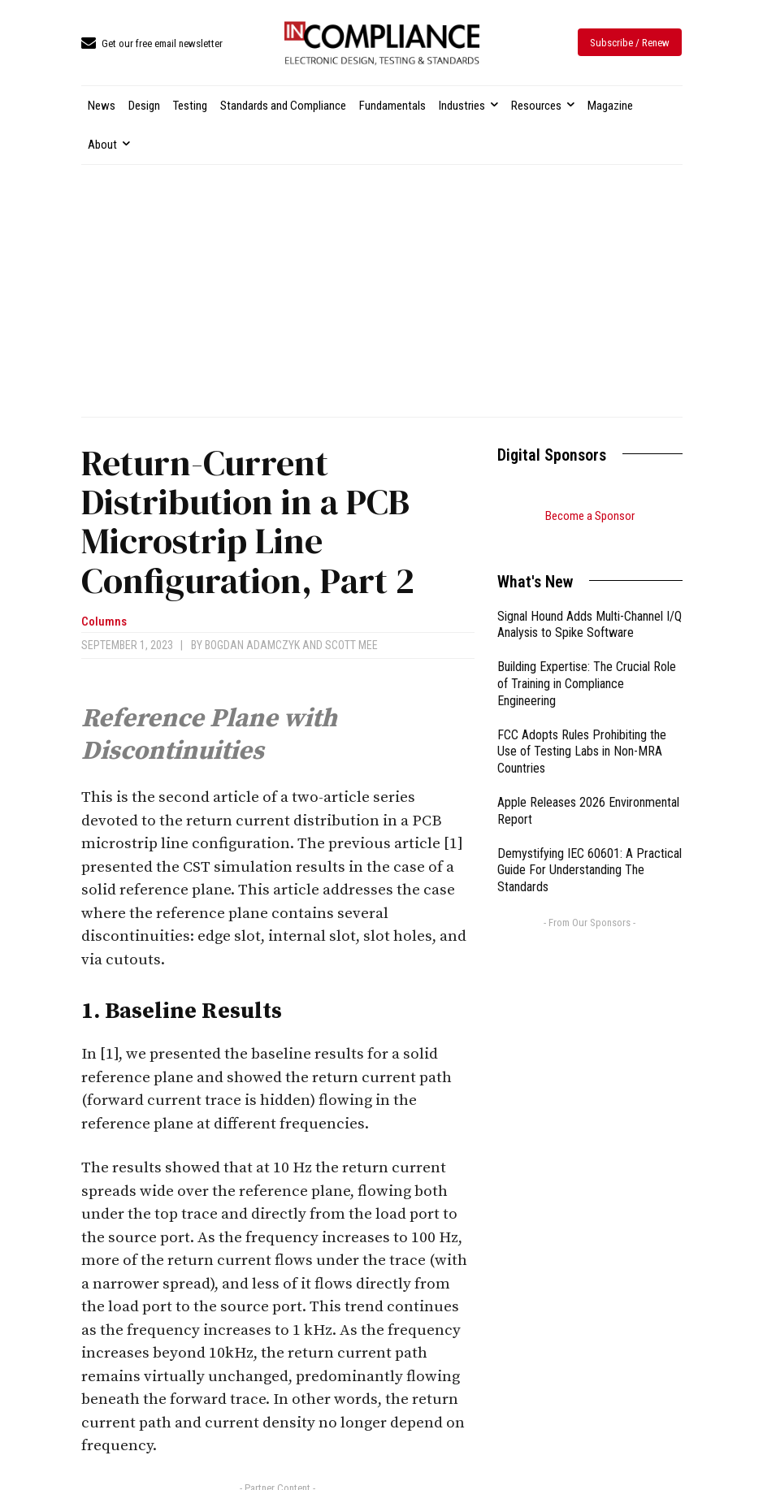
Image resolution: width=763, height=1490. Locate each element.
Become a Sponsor (590, 516)
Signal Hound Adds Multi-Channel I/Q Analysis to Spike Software (589, 604)
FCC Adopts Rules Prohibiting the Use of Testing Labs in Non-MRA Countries (581, 731)
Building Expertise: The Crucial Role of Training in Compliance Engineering (586, 663)
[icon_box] (152, 44)
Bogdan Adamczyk (252, 645)
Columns (104, 622)
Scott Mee (351, 645)
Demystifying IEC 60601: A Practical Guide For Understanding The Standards (589, 850)
